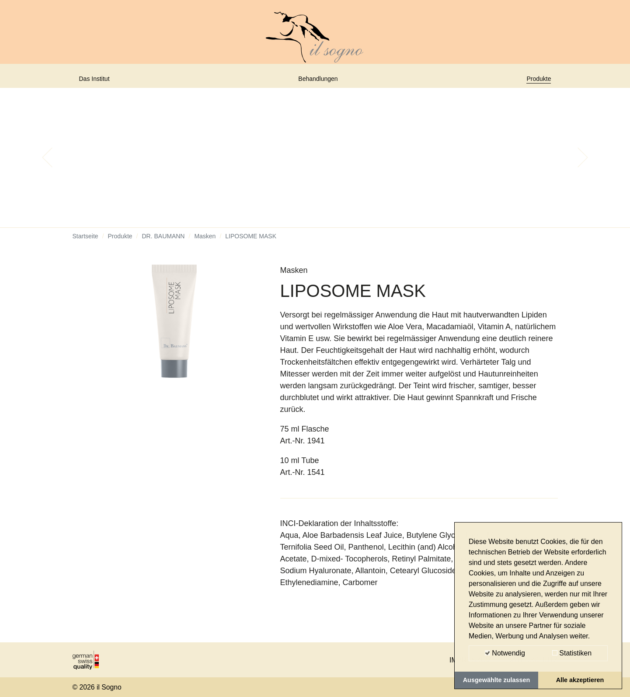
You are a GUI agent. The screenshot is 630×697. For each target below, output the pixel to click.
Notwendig (505, 653)
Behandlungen (318, 81)
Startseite (85, 242)
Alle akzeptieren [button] (580, 679)
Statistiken (572, 653)
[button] (47, 164)
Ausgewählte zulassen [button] (496, 679)
